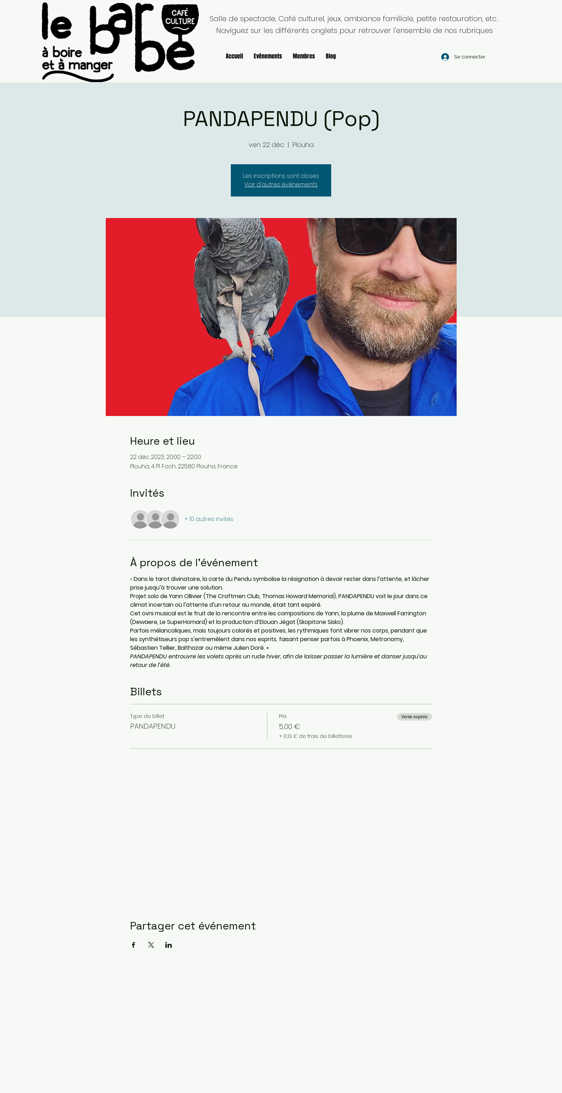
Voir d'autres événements (281, 184)
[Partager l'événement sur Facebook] (133, 945)
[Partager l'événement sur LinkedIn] (168, 945)
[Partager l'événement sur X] (151, 945)
